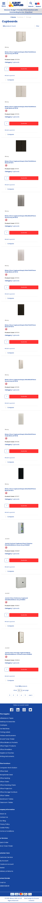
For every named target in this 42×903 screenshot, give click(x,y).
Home (13, 17)
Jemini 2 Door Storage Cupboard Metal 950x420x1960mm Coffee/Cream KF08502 (18, 653)
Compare (9, 80)
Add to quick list (10, 75)
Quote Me (24, 69)
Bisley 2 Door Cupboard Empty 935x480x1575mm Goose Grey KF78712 (20, 216)
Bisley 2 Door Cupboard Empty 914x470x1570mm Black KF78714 (20, 325)
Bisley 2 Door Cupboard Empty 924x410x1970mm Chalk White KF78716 (20, 435)
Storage (28, 17)
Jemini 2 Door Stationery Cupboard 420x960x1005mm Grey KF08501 (16, 598)
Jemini (7, 539)
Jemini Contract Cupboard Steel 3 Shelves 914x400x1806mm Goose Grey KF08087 (18, 544)
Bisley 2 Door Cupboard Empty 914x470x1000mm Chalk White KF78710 (20, 107)
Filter (37, 26)
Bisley (7, 47)
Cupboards (15, 62)
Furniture (20, 17)
